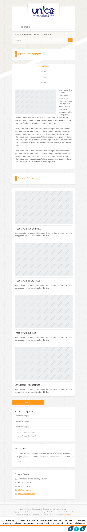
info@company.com (25, 490)
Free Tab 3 (43, 83)
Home (24, 34)
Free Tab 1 (43, 72)
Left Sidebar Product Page (27, 385)
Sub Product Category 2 (27, 436)
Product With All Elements (28, 229)
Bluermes (68, 514)
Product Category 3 (23, 427)
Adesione (47, 509)
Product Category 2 (23, 421)
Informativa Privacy (59, 509)
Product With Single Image (27, 281)
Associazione (37, 509)
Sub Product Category (26, 432)
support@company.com (26, 494)
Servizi (28, 509)
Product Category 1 (33, 34)
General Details (43, 66)
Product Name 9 (47, 34)
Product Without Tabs (25, 333)
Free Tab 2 (43, 77)
